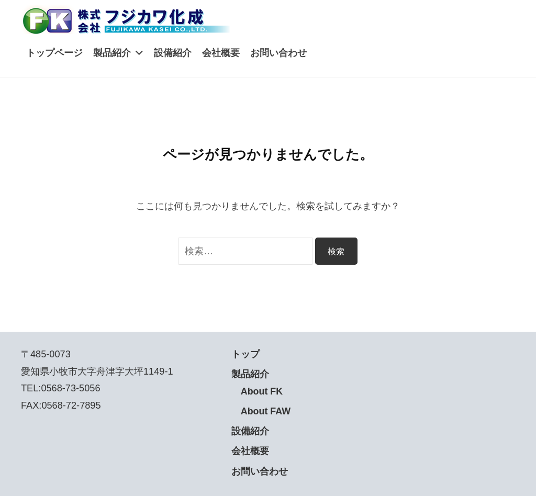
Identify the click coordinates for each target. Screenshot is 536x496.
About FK (262, 391)
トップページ (54, 53)
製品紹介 (112, 53)
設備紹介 (173, 53)
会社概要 (221, 53)
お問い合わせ (278, 53)
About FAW (266, 411)
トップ (245, 354)
